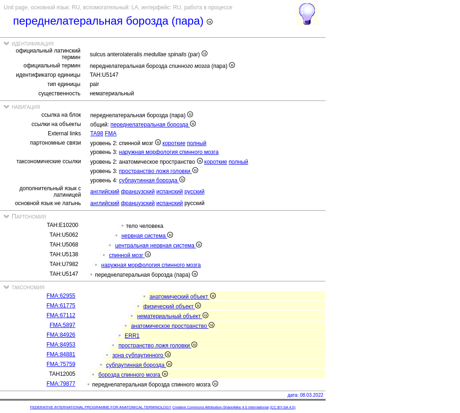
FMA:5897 (62, 325)
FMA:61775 (61, 305)
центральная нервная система (158, 245)
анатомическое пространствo (172, 326)
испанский (169, 191)
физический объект (172, 306)
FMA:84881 (61, 354)
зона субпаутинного (141, 355)
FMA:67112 (61, 315)
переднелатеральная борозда (153, 124)
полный (197, 143)
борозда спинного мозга (133, 375)
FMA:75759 (61, 364)
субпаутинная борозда (152, 180)
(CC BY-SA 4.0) (282, 407)
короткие (173, 143)
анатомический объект (182, 296)
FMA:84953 (61, 344)
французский (138, 191)
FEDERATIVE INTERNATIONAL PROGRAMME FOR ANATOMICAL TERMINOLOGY (100, 407)
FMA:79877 (61, 383)
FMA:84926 (61, 335)
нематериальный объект (172, 316)
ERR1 (132, 336)
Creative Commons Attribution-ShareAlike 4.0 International (220, 407)
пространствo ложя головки (158, 171)
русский (195, 191)
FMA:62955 (61, 296)
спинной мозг (130, 255)
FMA (110, 133)
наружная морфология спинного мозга (169, 152)
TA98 (96, 133)
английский (104, 191)
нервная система (147, 236)
